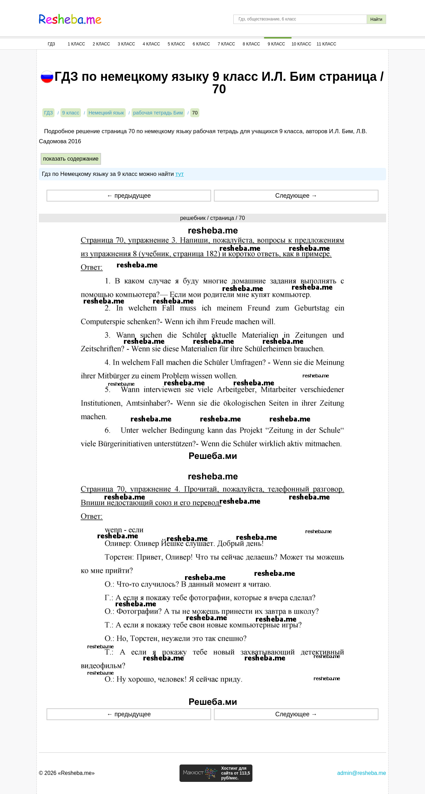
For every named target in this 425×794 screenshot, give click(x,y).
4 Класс (151, 44)
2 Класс (101, 44)
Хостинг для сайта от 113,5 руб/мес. (235, 773)
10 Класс (301, 44)
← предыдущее (129, 195)
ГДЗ (51, 44)
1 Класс (76, 44)
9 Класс (276, 44)
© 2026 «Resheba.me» (67, 773)
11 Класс (326, 44)
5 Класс (176, 44)
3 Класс (126, 44)
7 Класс (226, 44)
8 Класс (251, 44)
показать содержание (71, 159)
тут (179, 174)
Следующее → (296, 195)
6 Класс (201, 44)
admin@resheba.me (361, 773)
